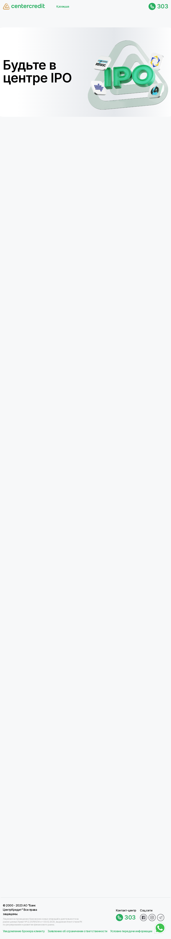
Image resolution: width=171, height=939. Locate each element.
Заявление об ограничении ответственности (77, 931)
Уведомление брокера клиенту (24, 931)
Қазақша (62, 6)
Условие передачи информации (131, 931)
